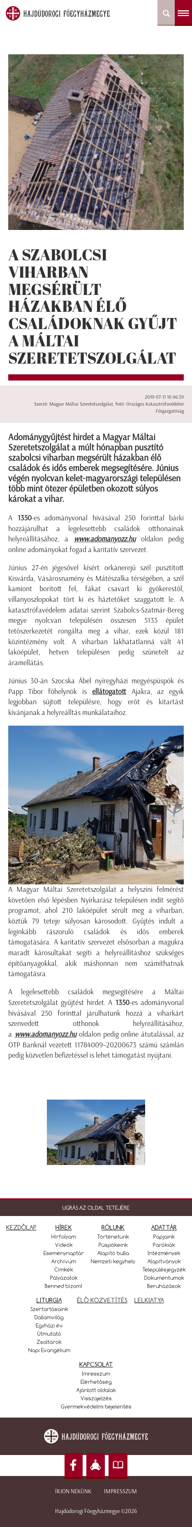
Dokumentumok (164, 1277)
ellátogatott (109, 691)
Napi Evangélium (49, 1350)
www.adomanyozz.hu (105, 538)
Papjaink (164, 1236)
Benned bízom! (64, 1286)
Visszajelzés (96, 1398)
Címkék (63, 1269)
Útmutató (49, 1333)
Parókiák (164, 1245)
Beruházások (164, 1286)
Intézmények (164, 1253)
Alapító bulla (113, 1253)
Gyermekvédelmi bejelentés (96, 1406)
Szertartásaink (49, 1309)
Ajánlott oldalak (96, 1390)
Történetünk (113, 1236)
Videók (64, 1245)
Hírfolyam (63, 1236)
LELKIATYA (149, 1300)
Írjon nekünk (73, 1491)
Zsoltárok (49, 1342)
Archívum (63, 1261)
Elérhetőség (96, 1381)
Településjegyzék (164, 1269)
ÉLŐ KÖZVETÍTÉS (102, 1300)
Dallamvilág (49, 1317)
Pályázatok (64, 1277)
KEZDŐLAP (21, 1227)
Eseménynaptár (64, 1253)
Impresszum (120, 1491)
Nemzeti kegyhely (113, 1261)
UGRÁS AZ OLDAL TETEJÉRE (96, 1207)
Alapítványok (164, 1261)
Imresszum (96, 1373)
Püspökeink (113, 1245)
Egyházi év (49, 1325)
